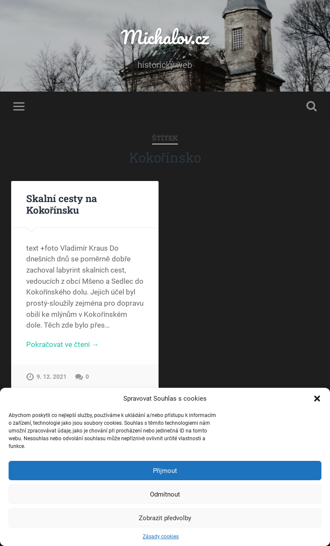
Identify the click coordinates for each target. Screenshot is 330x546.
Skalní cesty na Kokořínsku (61, 204)
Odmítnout (165, 494)
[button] (317, 398)
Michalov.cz (165, 36)
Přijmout (165, 471)
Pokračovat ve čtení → (62, 344)
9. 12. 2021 (52, 376)
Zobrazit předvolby (165, 518)
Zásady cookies (161, 537)
